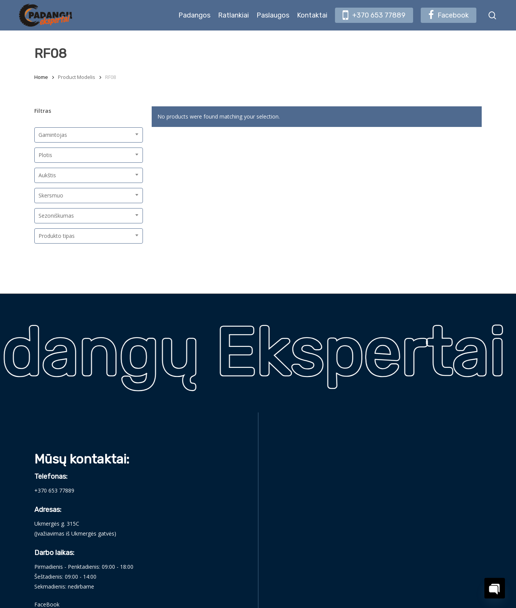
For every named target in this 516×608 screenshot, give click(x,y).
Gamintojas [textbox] (52, 134)
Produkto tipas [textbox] (56, 235)
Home (41, 77)
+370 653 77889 (54, 490)
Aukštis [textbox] (47, 175)
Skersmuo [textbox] (50, 195)
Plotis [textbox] (45, 155)
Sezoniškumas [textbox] (56, 215)
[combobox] (88, 135)
